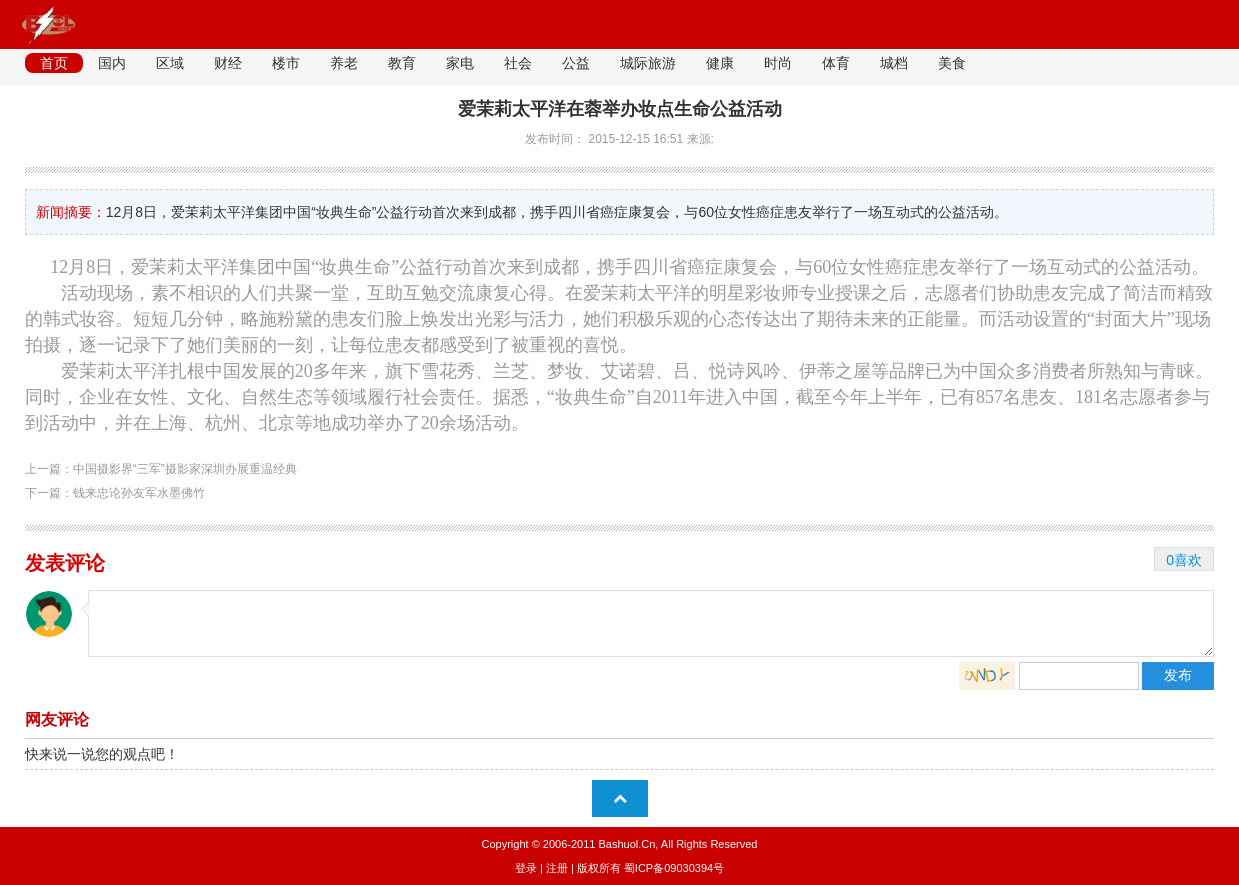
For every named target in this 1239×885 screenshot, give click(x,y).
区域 (170, 63)
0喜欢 (1184, 560)
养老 (344, 63)
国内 (112, 63)
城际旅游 (648, 63)
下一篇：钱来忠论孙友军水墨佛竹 (115, 493)
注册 (557, 868)
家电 (460, 63)
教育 (402, 63)
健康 (720, 63)
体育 (836, 63)
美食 (952, 63)
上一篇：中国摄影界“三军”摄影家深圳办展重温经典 (161, 469)
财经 (228, 63)
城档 (894, 63)
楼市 (286, 63)
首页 (54, 63)
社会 (518, 63)
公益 (576, 63)
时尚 (778, 63)
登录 (526, 868)
